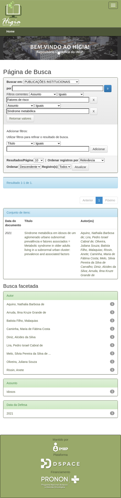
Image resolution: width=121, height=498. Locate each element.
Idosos (11, 391)
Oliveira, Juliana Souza (22, 361)
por (9, 88)
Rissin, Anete (15, 370)
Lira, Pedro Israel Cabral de (25, 345)
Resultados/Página (20, 160)
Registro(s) (50, 166)
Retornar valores (20, 118)
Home (10, 31)
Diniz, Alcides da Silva (21, 337)
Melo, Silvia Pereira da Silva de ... (29, 353)
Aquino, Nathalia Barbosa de (25, 304)
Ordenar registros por (63, 160)
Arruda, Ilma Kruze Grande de (26, 312)
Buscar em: (15, 81)
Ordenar (12, 166)
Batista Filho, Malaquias (22, 320)
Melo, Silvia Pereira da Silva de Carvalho (98, 262)
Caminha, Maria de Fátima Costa (28, 329)
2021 (10, 413)
